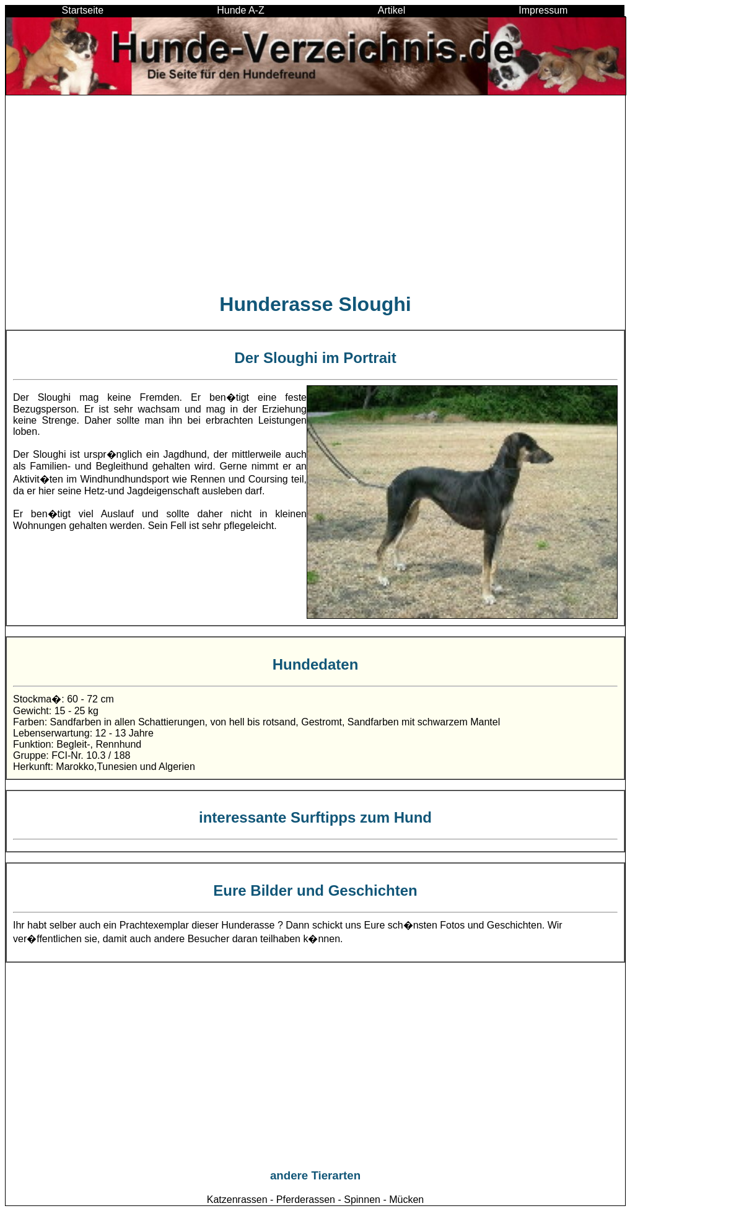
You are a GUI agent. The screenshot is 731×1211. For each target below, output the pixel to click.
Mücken (406, 1199)
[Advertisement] (315, 193)
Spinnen (362, 1199)
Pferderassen (305, 1199)
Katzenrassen (237, 1199)
